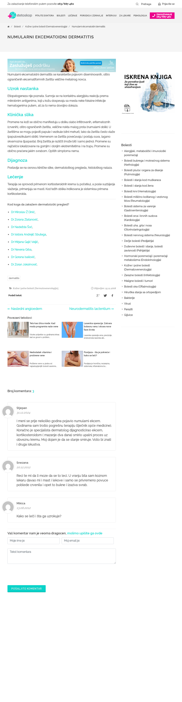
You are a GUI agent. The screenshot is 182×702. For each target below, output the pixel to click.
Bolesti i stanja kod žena (138, 185)
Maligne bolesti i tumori (138, 281)
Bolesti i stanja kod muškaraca (142, 180)
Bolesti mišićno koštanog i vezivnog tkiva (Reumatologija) (146, 199)
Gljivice (128, 315)
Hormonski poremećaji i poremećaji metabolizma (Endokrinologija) (145, 258)
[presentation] (34, 574)
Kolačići (147, 638)
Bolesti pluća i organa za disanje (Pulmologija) (143, 172)
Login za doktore (116, 672)
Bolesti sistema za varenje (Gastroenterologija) (140, 208)
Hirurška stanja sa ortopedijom (142, 292)
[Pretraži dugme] (137, 4)
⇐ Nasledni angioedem (24, 309)
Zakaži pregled (79, 638)
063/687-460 (65, 3)
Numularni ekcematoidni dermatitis (88, 26)
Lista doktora (114, 677)
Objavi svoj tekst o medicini (122, 655)
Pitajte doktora (44, 15)
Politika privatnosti (153, 632)
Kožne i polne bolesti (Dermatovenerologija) (46, 26)
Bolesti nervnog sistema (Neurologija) (147, 235)
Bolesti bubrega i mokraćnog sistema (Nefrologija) (147, 162)
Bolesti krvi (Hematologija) (140, 191)
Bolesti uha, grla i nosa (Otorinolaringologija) (138, 227)
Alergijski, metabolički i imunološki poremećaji (145, 153)
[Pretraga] (148, 4)
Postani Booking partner (120, 638)
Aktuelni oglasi (151, 660)
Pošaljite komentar (26, 588)
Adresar (147, 649)
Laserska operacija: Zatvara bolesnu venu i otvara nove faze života (98, 326)
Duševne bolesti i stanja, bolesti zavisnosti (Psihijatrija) (143, 248)
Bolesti (17, 26)
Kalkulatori (77, 666)
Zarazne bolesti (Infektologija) (142, 275)
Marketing (148, 643)
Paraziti (128, 309)
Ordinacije (77, 632)
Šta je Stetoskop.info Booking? (118, 629)
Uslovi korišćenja (152, 666)
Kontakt (147, 655)
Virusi (127, 303)
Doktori (75, 626)
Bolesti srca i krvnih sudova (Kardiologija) (140, 218)
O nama (147, 626)
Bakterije (129, 298)
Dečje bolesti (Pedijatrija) (139, 241)
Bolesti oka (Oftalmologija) (140, 286)
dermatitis (14, 278)
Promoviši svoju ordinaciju (121, 660)
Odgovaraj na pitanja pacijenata (119, 646)
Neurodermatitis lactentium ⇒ (91, 309)
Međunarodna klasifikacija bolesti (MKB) (86, 658)
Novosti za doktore (117, 666)
